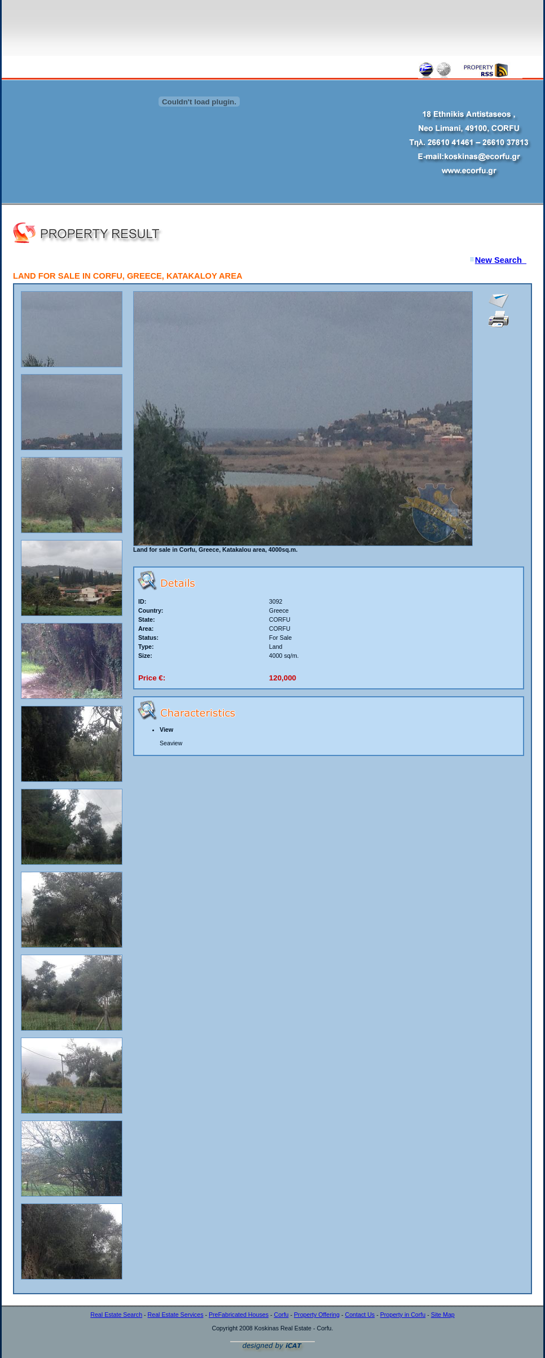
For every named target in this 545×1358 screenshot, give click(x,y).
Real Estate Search (116, 1314)
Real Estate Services (176, 1314)
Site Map (443, 1314)
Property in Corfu (403, 1314)
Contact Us (360, 1314)
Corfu (281, 1314)
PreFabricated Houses (239, 1314)
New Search (500, 260)
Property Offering (317, 1314)
